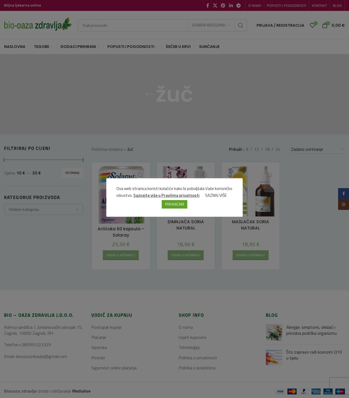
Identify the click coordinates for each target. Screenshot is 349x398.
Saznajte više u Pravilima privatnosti (167, 195)
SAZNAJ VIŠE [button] (216, 195)
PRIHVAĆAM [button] (174, 204)
